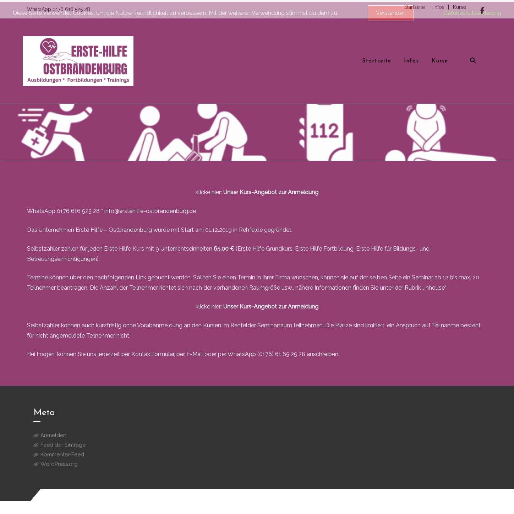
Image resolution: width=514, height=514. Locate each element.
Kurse (480, 501)
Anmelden (53, 439)
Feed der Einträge (63, 448)
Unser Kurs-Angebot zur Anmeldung (270, 192)
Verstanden (391, 13)
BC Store (51, 505)
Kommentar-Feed (62, 458)
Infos (463, 501)
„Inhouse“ (434, 287)
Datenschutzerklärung (472, 13)
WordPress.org (59, 467)
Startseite (442, 501)
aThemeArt (79, 505)
